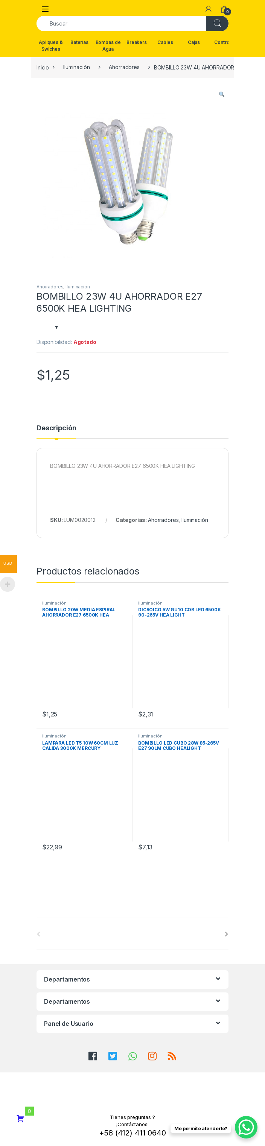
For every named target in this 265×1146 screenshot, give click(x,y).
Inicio (43, 67)
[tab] (56, 431)
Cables (165, 42)
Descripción (56, 428)
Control (222, 42)
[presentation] (226, 934)
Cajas (194, 42)
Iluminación (76, 67)
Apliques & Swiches (51, 45)
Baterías (79, 42)
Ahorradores (124, 67)
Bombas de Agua (108, 45)
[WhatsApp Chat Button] (246, 1127)
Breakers (136, 42)
